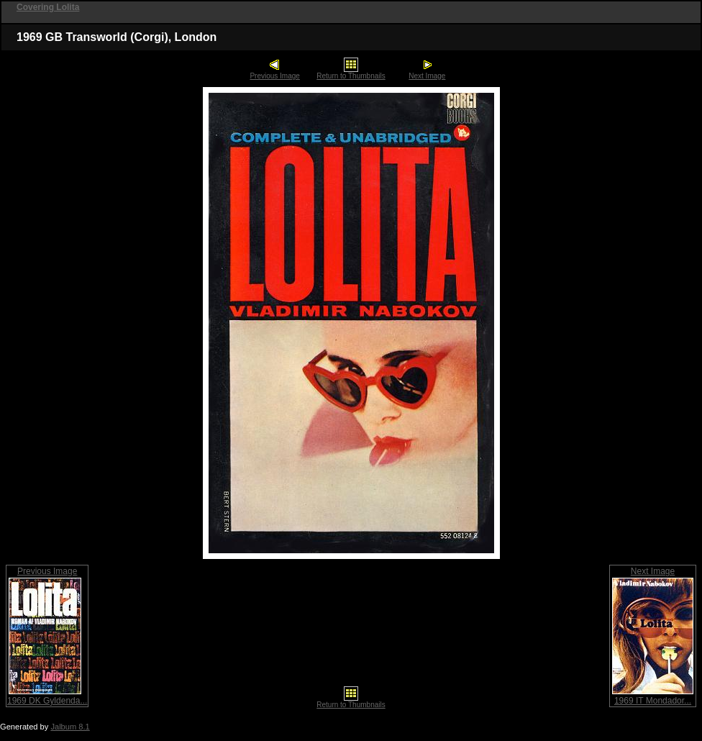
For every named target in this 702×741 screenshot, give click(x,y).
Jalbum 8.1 (69, 726)
